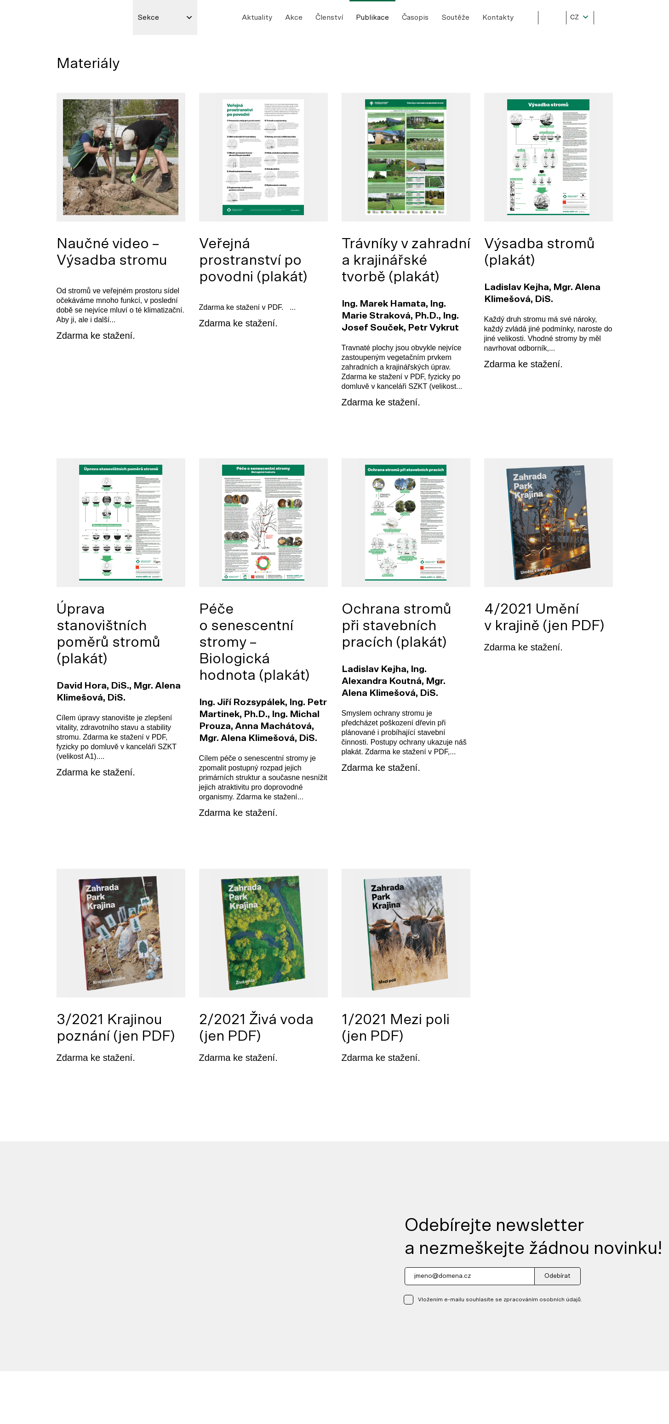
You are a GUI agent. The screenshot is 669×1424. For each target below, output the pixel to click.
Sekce (148, 17)
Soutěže (455, 17)
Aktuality (257, 17)
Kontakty (498, 17)
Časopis (415, 17)
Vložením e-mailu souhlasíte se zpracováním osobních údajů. (500, 1299)
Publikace (372, 17)
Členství (329, 17)
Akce (294, 17)
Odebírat (557, 1276)
